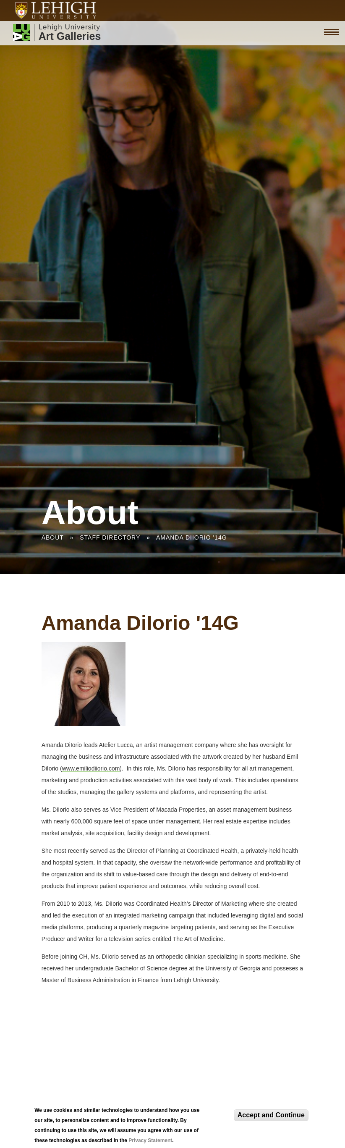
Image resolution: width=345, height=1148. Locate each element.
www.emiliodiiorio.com (91, 768)
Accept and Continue (271, 1115)
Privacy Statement (150, 1140)
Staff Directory (110, 537)
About (53, 537)
